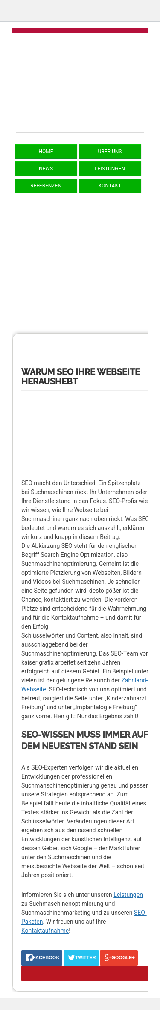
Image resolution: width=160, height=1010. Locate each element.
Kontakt (110, 186)
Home (45, 152)
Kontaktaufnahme (45, 930)
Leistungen (110, 169)
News (46, 169)
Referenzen (45, 186)
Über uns (110, 152)
